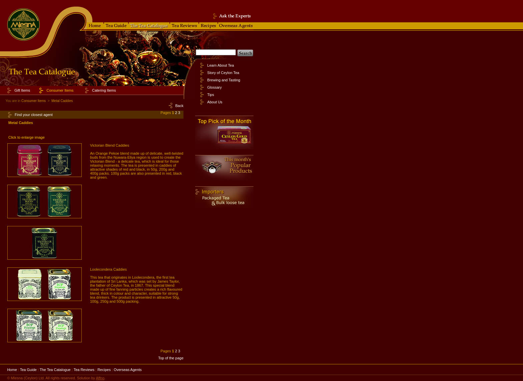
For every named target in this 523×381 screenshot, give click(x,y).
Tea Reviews (84, 370)
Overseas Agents (128, 370)
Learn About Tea (220, 65)
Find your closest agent (34, 115)
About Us (214, 102)
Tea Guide (28, 370)
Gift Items (22, 90)
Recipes (104, 370)
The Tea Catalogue (55, 370)
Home (12, 370)
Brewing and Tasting (223, 80)
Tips (210, 95)
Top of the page (170, 358)
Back (179, 106)
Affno (100, 378)
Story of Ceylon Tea (223, 73)
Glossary (214, 87)
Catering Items (104, 90)
